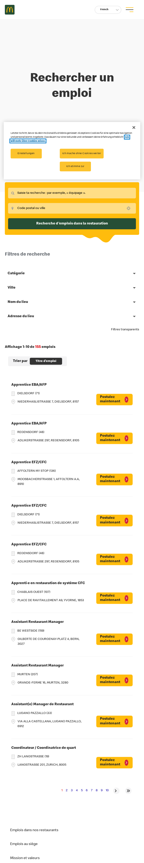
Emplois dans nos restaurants (34, 830)
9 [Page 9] (101, 790)
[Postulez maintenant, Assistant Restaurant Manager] (114, 639)
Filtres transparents (125, 329)
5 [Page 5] (82, 790)
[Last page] (128, 791)
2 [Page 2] (67, 790)
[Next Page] (116, 791)
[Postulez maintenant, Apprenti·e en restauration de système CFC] (114, 598)
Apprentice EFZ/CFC (29, 462)
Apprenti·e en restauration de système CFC (48, 583)
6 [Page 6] (87, 790)
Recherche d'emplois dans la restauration (72, 224)
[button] (108, 10)
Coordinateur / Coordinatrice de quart (43, 748)
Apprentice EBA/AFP (29, 385)
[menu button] (130, 10)
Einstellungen (26, 153)
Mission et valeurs (25, 858)
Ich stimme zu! (75, 166)
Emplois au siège (24, 844)
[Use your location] (130, 208)
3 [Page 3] (72, 790)
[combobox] (72, 193)
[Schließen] (134, 127)
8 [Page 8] (97, 790)
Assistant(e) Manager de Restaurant (42, 704)
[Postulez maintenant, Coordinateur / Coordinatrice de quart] (114, 762)
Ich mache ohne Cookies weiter (81, 153)
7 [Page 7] (92, 790)
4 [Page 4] (77, 790)
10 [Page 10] (107, 790)
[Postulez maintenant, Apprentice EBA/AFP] (114, 399)
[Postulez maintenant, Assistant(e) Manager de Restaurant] (114, 721)
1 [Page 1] (62, 790)
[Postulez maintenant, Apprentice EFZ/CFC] (114, 479)
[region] (72, 150)
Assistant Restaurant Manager (37, 622)
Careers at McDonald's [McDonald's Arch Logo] (9, 10)
